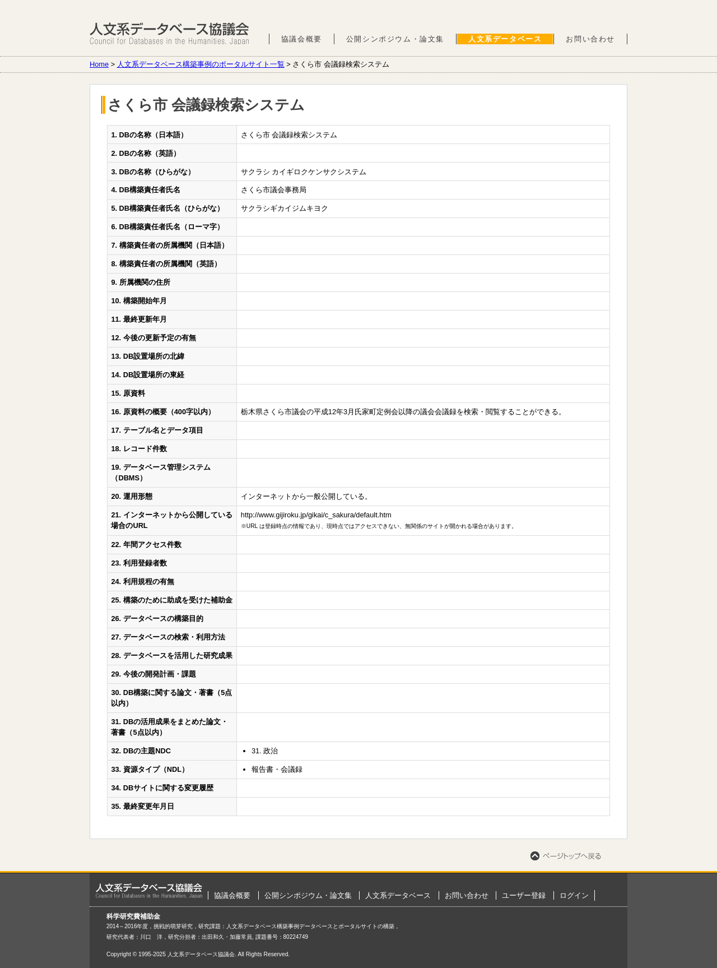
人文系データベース (505, 39)
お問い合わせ (590, 39)
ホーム (149, 890)
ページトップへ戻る (566, 856)
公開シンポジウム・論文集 (395, 39)
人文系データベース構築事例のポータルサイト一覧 (201, 64)
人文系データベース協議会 (169, 33)
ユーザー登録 (524, 895)
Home (99, 64)
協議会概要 (301, 39)
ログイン (574, 895)
